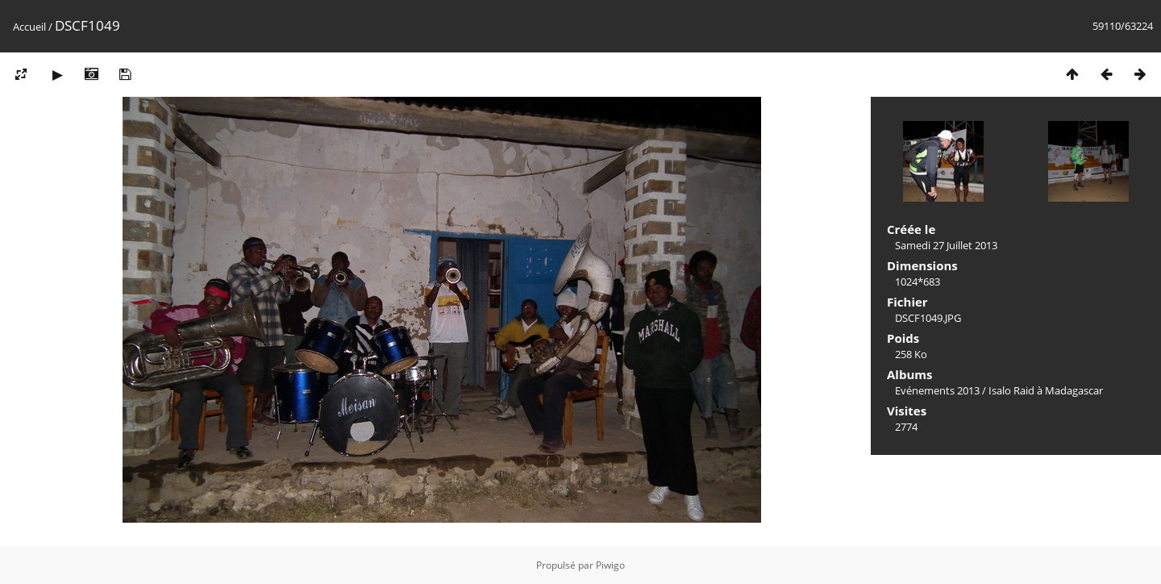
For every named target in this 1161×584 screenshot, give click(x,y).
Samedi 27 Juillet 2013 (946, 245)
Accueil (29, 26)
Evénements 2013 (937, 390)
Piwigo (610, 565)
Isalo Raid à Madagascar (1045, 390)
